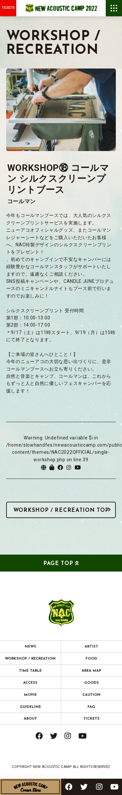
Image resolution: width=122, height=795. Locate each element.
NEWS (30, 647)
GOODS (91, 683)
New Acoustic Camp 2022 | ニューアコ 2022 (61, 8)
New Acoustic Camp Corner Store (30, 787)
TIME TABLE (30, 671)
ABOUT (30, 719)
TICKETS (8, 8)
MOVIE (30, 695)
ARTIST (91, 647)
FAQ (91, 707)
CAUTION (91, 695)
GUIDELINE (30, 707)
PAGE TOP (58, 563)
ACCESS (30, 683)
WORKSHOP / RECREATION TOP (61, 510)
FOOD (91, 659)
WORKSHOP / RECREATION (30, 659)
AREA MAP (91, 671)
